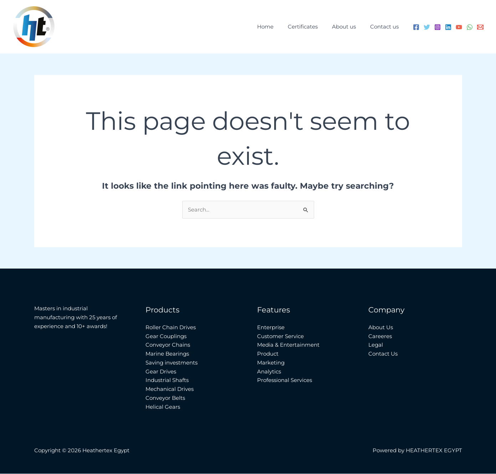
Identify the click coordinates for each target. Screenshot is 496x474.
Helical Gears (162, 406)
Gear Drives (160, 371)
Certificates (312, 26)
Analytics (269, 371)
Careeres (380, 336)
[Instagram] (437, 27)
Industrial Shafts (167, 380)
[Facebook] (416, 27)
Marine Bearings (167, 354)
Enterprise (271, 327)
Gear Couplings (165, 336)
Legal (375, 345)
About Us (380, 327)
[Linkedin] (448, 27)
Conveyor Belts (165, 398)
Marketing (271, 363)
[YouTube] (459, 27)
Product (267, 354)
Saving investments (171, 363)
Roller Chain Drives (170, 327)
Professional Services (284, 380)
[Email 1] (480, 27)
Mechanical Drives (169, 389)
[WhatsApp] (469, 27)
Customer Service (280, 336)
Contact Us (383, 354)
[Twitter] (427, 27)
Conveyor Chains (167, 345)
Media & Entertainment (288, 345)
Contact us (386, 26)
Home (278, 26)
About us (349, 26)
